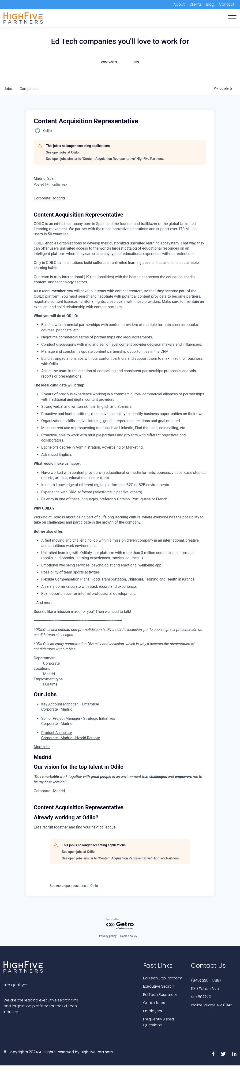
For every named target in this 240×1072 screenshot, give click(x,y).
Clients (195, 4)
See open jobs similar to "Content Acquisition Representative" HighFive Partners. (105, 159)
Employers (152, 1011)
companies (28, 88)
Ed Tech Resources (160, 994)
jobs (8, 88)
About (179, 4)
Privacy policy (107, 936)
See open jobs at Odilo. (63, 152)
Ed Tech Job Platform (162, 978)
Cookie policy (128, 936)
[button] (232, 17)
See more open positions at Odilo (74, 886)
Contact (226, 4)
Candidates (154, 1002)
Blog (210, 4)
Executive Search (158, 986)
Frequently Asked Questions (158, 1022)
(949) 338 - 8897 (206, 980)
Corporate (51, 663)
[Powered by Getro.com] (120, 924)
